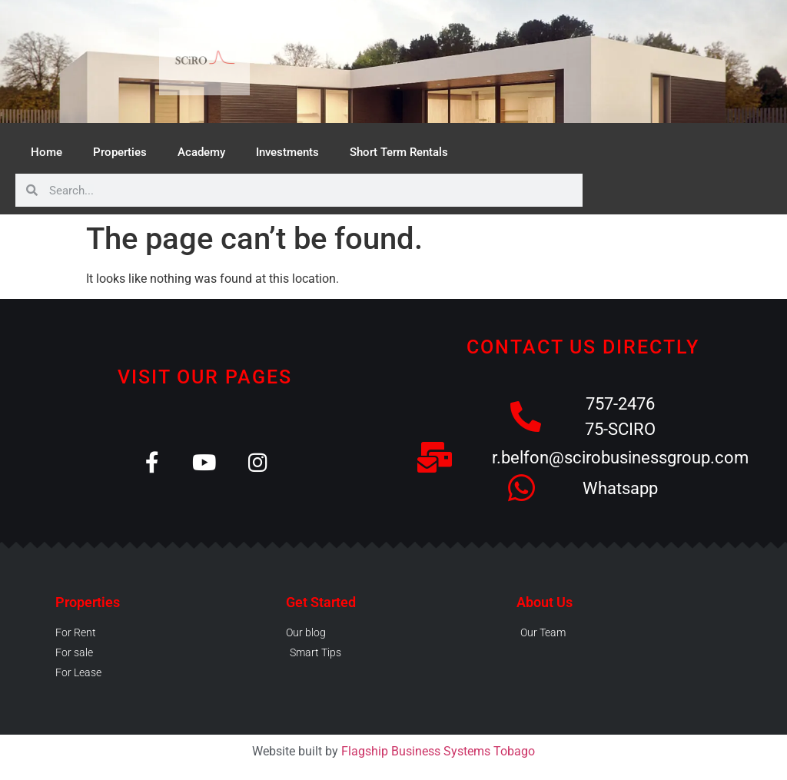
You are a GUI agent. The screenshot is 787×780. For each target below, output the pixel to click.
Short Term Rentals (399, 152)
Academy (201, 152)
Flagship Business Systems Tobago (438, 751)
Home (46, 152)
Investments (287, 152)
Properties (120, 152)
